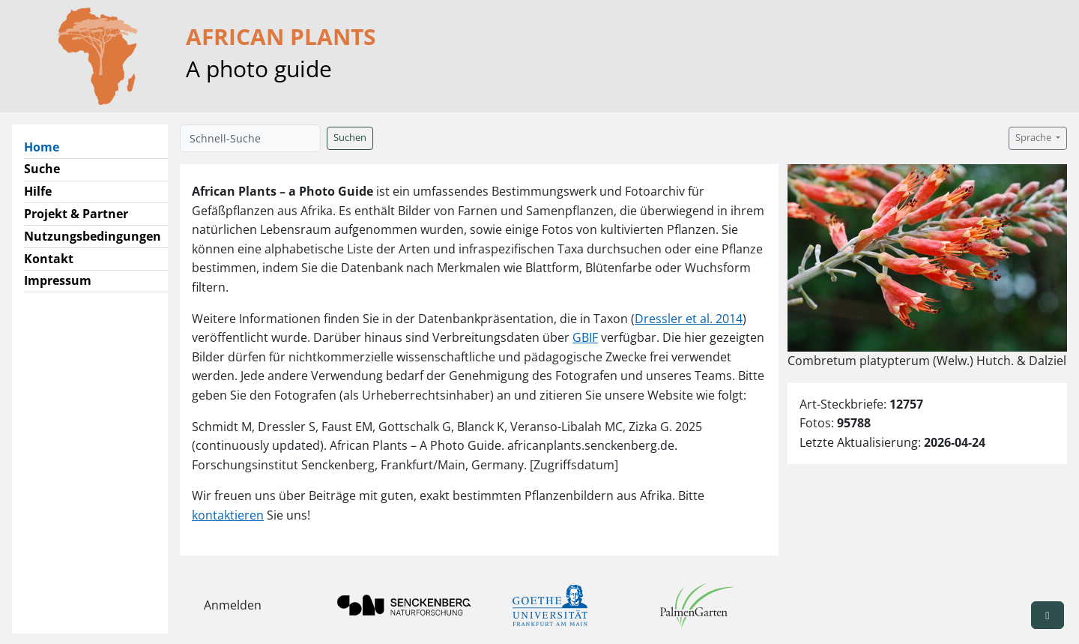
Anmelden (233, 605)
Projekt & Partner (76, 213)
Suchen (349, 137)
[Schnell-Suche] (250, 138)
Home (47, 146)
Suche (42, 168)
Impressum (57, 280)
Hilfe (38, 191)
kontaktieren (228, 515)
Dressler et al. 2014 (689, 318)
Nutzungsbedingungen (92, 236)
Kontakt (48, 258)
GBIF (585, 337)
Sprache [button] (1034, 137)
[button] (1047, 615)
